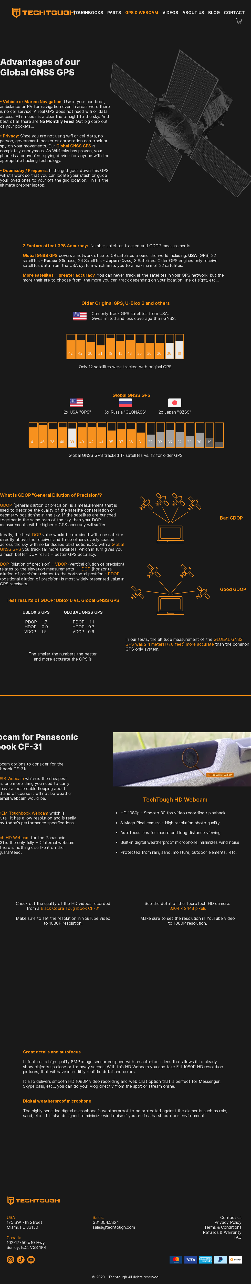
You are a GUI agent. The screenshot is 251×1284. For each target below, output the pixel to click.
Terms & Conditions (223, 1227)
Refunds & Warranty (222, 1232)
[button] (239, 21)
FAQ (238, 1237)
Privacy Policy (228, 1222)
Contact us (231, 1217)
